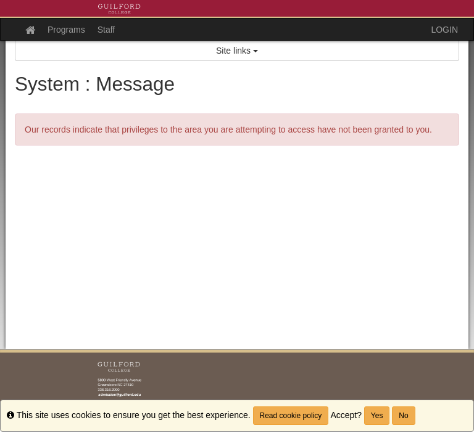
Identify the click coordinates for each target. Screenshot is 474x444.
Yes (377, 415)
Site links (237, 51)
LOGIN (444, 30)
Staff (106, 30)
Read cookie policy (291, 415)
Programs (66, 30)
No (403, 415)
